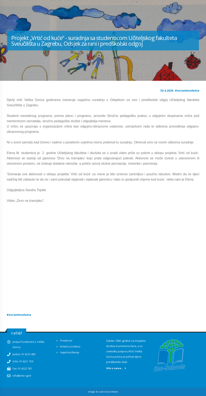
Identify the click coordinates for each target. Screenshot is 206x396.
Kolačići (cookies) (70, 346)
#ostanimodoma (187, 90)
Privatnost (66, 340)
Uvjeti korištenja (69, 352)
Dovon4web (111, 391)
